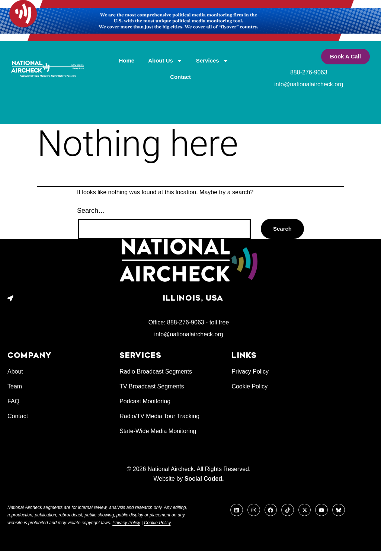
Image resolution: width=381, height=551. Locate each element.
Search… (91, 210)
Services (212, 60)
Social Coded (203, 478)
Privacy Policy (126, 522)
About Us (165, 60)
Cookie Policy (157, 522)
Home (127, 60)
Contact (180, 77)
